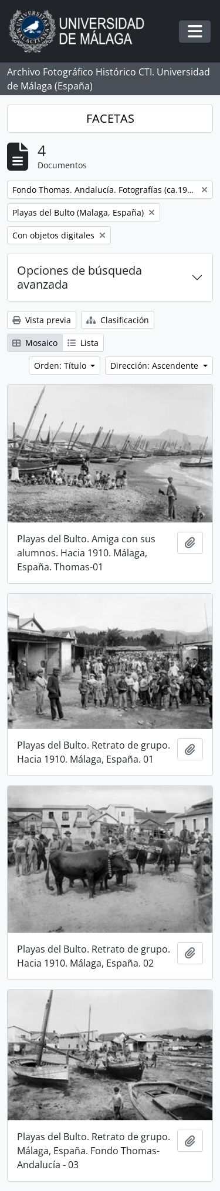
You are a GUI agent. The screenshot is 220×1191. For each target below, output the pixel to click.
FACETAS (110, 118)
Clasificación (117, 320)
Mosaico (34, 342)
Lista (83, 342)
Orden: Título (61, 365)
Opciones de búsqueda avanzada (79, 277)
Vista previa (41, 320)
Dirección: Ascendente (155, 365)
